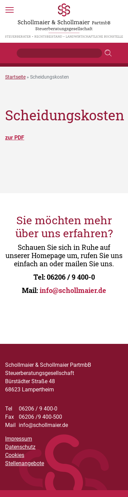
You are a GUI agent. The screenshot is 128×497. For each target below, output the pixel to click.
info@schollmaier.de (73, 290)
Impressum (18, 438)
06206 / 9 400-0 (71, 276)
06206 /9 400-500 (33, 417)
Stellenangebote (24, 463)
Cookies (14, 455)
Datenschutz (20, 447)
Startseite (15, 77)
